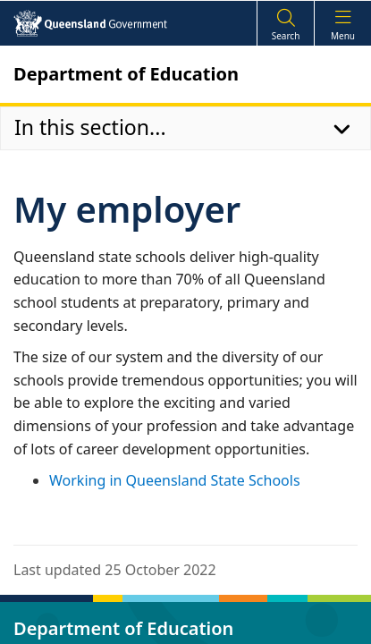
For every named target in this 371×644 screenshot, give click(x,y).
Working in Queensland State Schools (174, 480)
